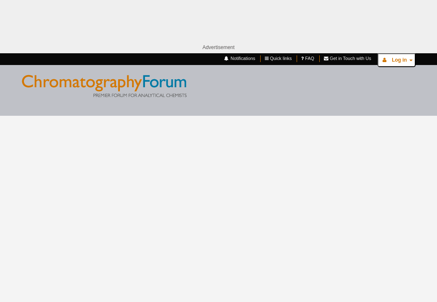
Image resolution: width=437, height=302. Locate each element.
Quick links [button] (278, 58)
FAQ (307, 58)
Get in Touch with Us (347, 58)
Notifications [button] (239, 58)
